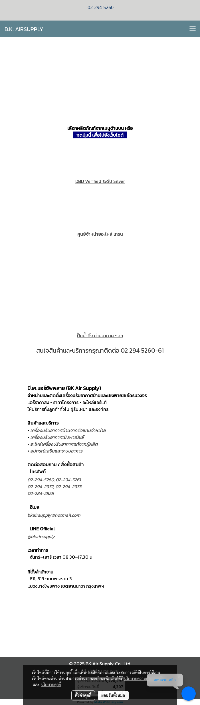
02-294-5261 (68, 479)
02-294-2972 (40, 486)
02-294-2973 (68, 486)
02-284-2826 (40, 493)
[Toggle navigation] (192, 28)
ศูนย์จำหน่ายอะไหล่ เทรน (100, 234)
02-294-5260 (40, 479)
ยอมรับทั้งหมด (113, 695)
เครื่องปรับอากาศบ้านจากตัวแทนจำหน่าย (68, 430)
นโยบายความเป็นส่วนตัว (144, 678)
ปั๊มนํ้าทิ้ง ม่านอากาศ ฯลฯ (100, 335)
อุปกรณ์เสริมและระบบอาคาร (56, 450)
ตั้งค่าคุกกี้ (83, 695)
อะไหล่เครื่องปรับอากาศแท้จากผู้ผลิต (64, 444)
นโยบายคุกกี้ (51, 684)
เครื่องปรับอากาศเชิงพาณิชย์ (57, 437)
